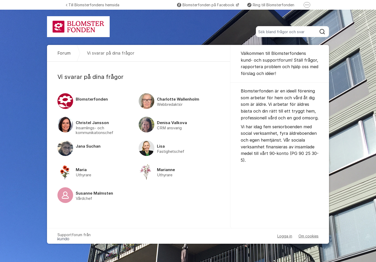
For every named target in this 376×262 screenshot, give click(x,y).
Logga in (284, 236)
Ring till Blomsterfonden (270, 5)
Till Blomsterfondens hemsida (92, 5)
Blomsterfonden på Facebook (206, 5)
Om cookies (308, 236)
